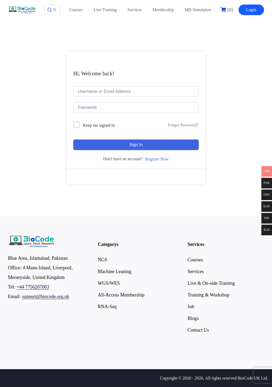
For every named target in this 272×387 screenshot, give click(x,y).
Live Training (105, 9)
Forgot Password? (183, 125)
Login (251, 9)
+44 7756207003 (32, 287)
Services (135, 9)
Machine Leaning (114, 271)
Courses (76, 9)
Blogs (193, 318)
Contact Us (198, 330)
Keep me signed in (99, 125)
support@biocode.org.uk (45, 296)
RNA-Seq (107, 306)
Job (191, 306)
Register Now (156, 159)
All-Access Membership (121, 295)
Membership (163, 9)
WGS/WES (109, 283)
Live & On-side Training (211, 283)
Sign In (136, 144)
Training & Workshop (209, 295)
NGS (102, 259)
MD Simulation (198, 9)
